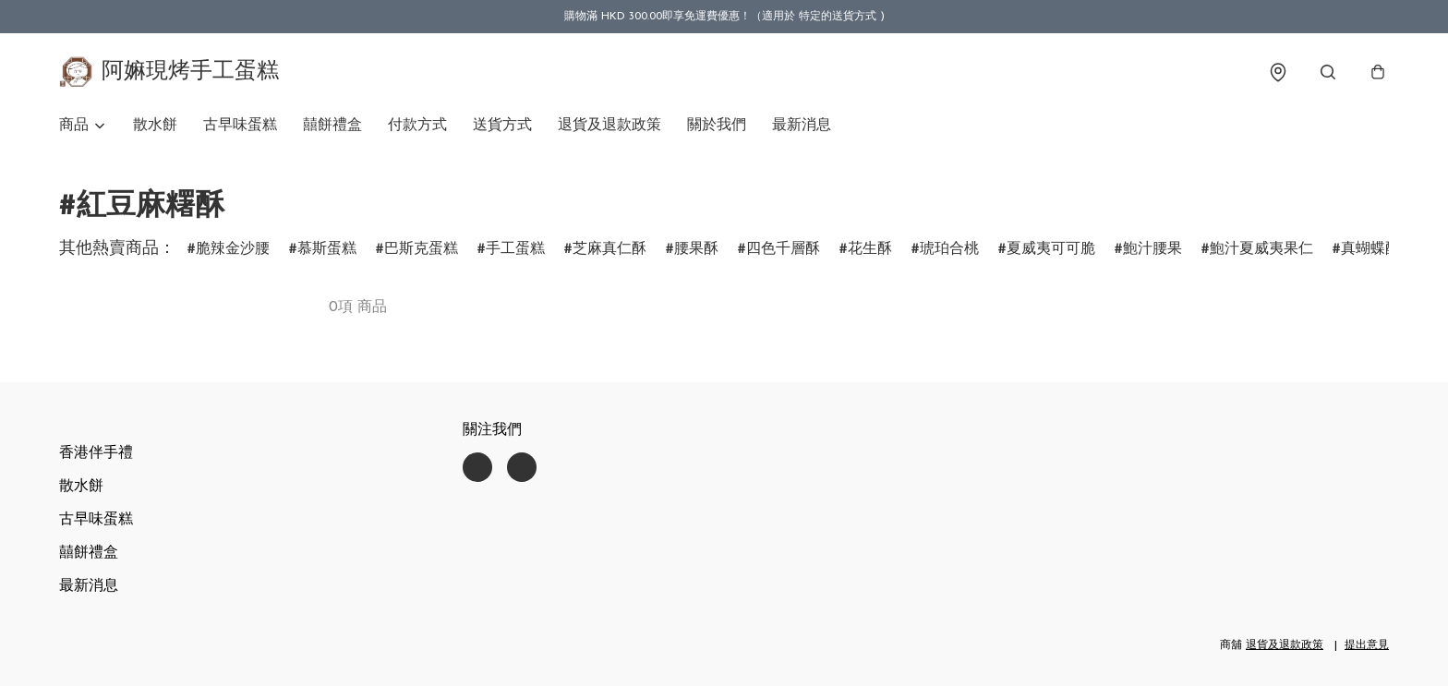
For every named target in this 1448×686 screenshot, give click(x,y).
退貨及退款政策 (609, 125)
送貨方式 (502, 125)
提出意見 (1367, 645)
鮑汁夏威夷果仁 (1261, 249)
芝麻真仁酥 (609, 249)
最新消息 (801, 125)
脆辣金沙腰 (233, 249)
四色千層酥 (783, 249)
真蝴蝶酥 (1370, 249)
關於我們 (716, 125)
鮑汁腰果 (1152, 249)
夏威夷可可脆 (1051, 249)
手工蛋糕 (515, 249)
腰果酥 (696, 249)
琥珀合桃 (949, 249)
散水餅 (155, 125)
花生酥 (870, 249)
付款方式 (417, 125)
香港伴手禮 (96, 453)
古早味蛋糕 (240, 125)
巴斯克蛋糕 (421, 249)
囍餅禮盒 (332, 125)
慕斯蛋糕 (326, 249)
